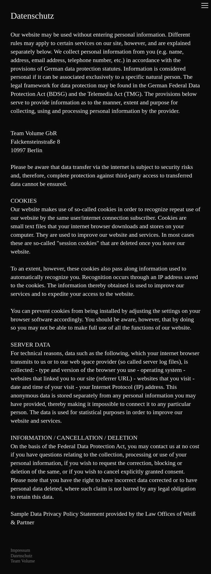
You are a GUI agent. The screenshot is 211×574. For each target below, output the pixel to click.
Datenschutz (21, 555)
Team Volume (22, 561)
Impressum (20, 550)
